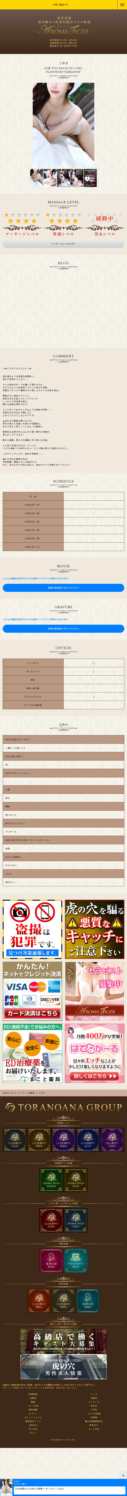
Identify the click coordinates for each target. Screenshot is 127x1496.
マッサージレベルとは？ (63, 243)
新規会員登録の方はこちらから (63, 587)
